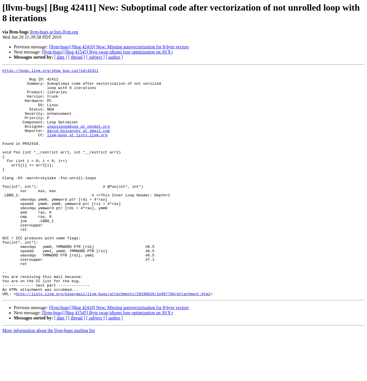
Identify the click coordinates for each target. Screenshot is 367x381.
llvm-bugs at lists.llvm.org (54, 31)
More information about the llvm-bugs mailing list (48, 376)
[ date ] (60, 57)
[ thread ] (76, 57)
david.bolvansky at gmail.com (78, 143)
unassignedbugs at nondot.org (78, 138)
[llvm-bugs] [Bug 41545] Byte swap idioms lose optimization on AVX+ (107, 52)
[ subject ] (95, 57)
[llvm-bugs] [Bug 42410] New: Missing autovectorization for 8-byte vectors (119, 46)
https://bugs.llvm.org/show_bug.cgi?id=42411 (50, 71)
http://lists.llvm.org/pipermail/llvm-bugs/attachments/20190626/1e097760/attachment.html (113, 339)
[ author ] (114, 57)
